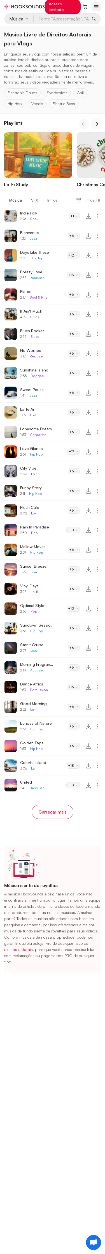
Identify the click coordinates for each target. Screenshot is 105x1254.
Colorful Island (33, 762)
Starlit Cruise (31, 644)
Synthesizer (57, 92)
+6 (73, 236)
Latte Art (28, 409)
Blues (34, 317)
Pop (34, 533)
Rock (34, 219)
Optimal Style (32, 605)
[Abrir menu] (96, 6)
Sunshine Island (34, 370)
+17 (73, 451)
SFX (34, 200)
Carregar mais (52, 812)
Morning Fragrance (37, 664)
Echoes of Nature (36, 723)
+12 (73, 255)
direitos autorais (18, 949)
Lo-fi (33, 415)
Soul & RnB (39, 297)
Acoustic (38, 278)
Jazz (33, 238)
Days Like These (34, 252)
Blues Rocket (32, 330)
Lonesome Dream (36, 428)
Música (15, 200)
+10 (73, 530)
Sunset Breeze (33, 566)
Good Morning (33, 703)
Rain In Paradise (34, 527)
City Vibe (28, 468)
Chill (81, 92)
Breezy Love (31, 271)
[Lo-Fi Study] (38, 161)
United (26, 782)
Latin (33, 572)
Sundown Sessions (37, 625)
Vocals (37, 103)
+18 (73, 765)
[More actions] (97, 216)
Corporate (38, 435)
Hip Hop (15, 103)
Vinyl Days (29, 585)
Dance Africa (31, 684)
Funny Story (31, 487)
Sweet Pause (32, 389)
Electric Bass (64, 103)
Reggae (36, 356)
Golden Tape (32, 742)
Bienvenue (29, 232)
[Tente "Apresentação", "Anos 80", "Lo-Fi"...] (61, 19)
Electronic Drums (22, 92)
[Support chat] (93, 1242)
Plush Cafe (29, 507)
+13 (73, 275)
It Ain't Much (31, 311)
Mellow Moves (33, 546)
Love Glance (31, 448)
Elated (26, 291)
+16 (73, 687)
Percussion (39, 690)
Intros (52, 200)
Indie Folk (28, 213)
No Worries (30, 350)
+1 (74, 216)
